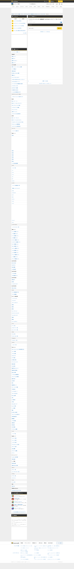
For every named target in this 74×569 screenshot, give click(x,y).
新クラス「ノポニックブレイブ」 (17, 103)
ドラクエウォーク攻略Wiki (24, 551)
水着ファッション (14, 111)
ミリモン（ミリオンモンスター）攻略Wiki (40, 559)
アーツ (57, 6)
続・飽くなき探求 (14, 412)
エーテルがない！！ (15, 391)
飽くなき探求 (14, 395)
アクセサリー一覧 (14, 340)
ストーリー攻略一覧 (15, 130)
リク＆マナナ (14, 192)
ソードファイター (14, 298)
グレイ (13, 222)
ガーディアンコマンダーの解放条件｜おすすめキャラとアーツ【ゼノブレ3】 (45, 19)
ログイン (60, 1)
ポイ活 (45, 1)
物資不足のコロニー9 (15, 368)
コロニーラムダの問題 (15, 376)
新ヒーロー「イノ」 (15, 101)
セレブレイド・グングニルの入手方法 (19, 23)
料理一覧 (13, 486)
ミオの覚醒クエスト (15, 237)
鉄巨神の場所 (14, 463)
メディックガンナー (15, 302)
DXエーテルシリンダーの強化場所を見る (18, 349)
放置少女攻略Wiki (23, 557)
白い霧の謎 (13, 399)
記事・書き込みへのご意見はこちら (45, 83)
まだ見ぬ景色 (14, 269)
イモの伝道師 (14, 420)
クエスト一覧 (14, 344)
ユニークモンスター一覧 (15, 471)
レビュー (17, 6)
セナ (12, 178)
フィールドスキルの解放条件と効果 (17, 83)
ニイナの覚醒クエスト (15, 252)
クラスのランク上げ (15, 85)
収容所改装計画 (14, 416)
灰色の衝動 (13, 267)
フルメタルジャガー (15, 315)
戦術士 (13, 306)
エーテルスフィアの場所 (15, 107)
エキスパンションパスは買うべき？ (17, 96)
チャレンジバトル (14, 109)
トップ (13, 6)
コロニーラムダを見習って (16, 414)
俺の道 (13, 281)
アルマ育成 (13, 357)
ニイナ (13, 203)
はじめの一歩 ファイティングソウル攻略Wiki (54, 559)
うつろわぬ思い (14, 273)
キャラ (27, 6)
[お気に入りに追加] (49, 4)
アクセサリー (48, 6)
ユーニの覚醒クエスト (15, 231)
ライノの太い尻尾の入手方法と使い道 (19, 30)
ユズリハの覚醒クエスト (15, 248)
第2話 (13, 150)
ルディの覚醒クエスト (15, 244)
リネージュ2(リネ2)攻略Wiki (24, 559)
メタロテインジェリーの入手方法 (19, 25)
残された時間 (14, 372)
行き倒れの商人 (14, 359)
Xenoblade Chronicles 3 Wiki (16, 490)
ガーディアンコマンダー (15, 313)
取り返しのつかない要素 (15, 73)
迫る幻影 (13, 380)
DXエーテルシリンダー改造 (16, 105)
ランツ (13, 172)
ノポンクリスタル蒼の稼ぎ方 (16, 126)
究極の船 (13, 422)
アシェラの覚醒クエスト (15, 254)
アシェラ (13, 220)
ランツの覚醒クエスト (15, 235)
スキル (61, 6)
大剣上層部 (13, 448)
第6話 (13, 159)
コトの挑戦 (13, 408)
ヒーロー (30, 6)
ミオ (12, 176)
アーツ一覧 (13, 325)
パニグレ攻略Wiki (50, 557)
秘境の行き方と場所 (15, 465)
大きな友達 (13, 366)
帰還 (12, 410)
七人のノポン (14, 355)
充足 (12, 397)
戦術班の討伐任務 (14, 370)
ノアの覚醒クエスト (15, 233)
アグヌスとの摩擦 (14, 429)
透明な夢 (13, 279)
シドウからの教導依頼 (15, 374)
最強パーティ (14, 62)
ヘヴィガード (14, 300)
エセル (13, 190)
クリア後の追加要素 (15, 163)
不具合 (13, 401)
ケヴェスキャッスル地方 (15, 444)
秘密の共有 (13, 378)
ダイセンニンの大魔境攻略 (16, 124)
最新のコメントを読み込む (45, 31)
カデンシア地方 (14, 446)
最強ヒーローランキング (16, 188)
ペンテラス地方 (14, 442)
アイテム (53, 6)
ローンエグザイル (14, 321)
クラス (35, 6)
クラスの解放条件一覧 (15, 292)
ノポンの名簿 (14, 353)
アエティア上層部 (14, 450)
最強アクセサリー (14, 60)
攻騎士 (13, 317)
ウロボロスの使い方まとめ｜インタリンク (18, 79)
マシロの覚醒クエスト (15, 250)
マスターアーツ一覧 (15, 327)
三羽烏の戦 (13, 389)
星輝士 (13, 319)
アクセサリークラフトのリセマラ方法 (17, 122)
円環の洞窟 (13, 459)
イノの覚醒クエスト (15, 256)
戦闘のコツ (13, 75)
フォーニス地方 (14, 440)
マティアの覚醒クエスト (15, 258)
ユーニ (13, 174)
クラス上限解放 (14, 294)
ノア (12, 170)
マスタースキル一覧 (15, 336)
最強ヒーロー (14, 56)
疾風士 (13, 304)
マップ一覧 (14, 433)
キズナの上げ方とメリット (16, 81)
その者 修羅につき (14, 275)
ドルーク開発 (14, 351)
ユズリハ (13, 199)
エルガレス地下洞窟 (15, 457)
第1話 (13, 135)
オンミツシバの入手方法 (17, 28)
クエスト (39, 6)
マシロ (13, 201)
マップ (43, 6)
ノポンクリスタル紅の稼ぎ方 (16, 113)
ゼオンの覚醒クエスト (15, 246)
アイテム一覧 (14, 475)
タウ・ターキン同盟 (15, 387)
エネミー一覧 (14, 469)
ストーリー (22, 6)
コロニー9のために (15, 393)
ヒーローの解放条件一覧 (16, 185)
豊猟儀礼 (13, 418)
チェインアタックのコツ (15, 77)
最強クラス (13, 58)
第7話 (13, 161)
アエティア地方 (14, 438)
